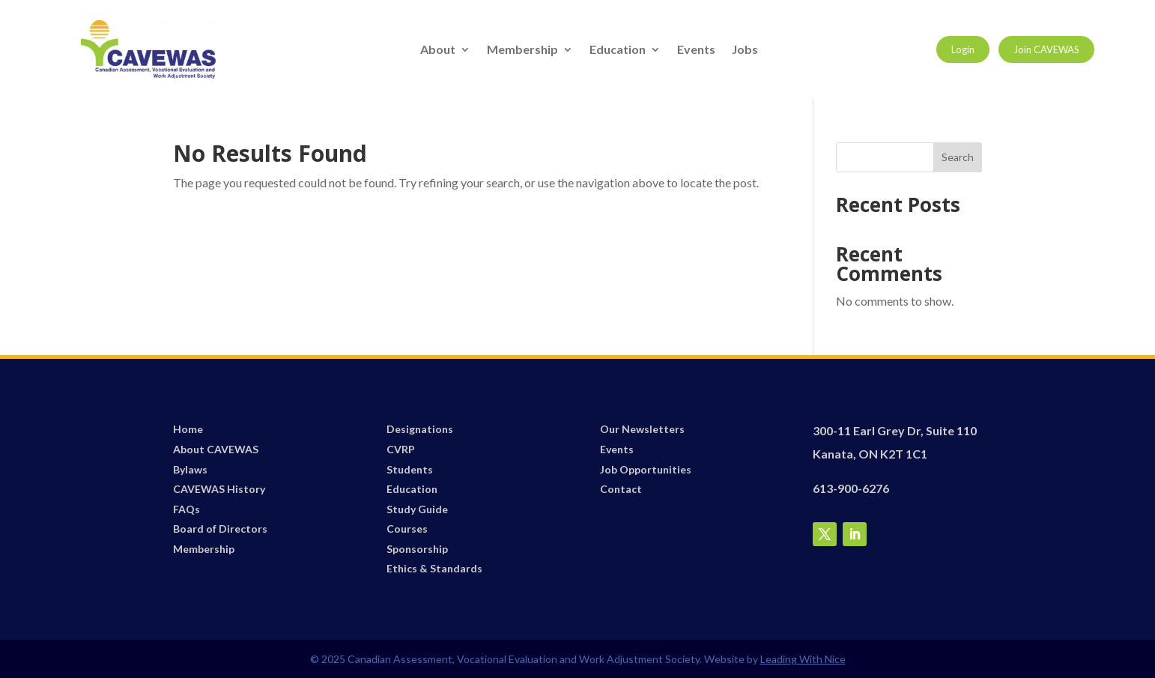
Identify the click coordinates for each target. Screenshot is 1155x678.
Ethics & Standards (434, 568)
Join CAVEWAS (1046, 49)
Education (617, 50)
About (437, 50)
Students (409, 469)
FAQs (186, 509)
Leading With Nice (803, 659)
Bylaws (190, 469)
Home (188, 429)
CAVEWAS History (219, 488)
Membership (522, 50)
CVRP (400, 449)
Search (958, 157)
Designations (419, 429)
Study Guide (417, 509)
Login (962, 49)
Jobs (745, 50)
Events (696, 50)
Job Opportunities (645, 469)
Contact (621, 488)
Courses (407, 528)
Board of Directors (220, 528)
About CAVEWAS (215, 449)
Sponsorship (417, 548)
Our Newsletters (642, 429)
